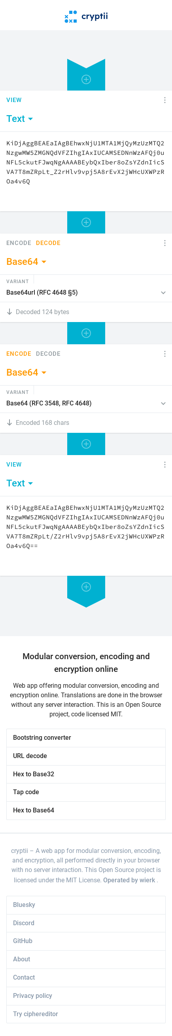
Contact (24, 977)
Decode (48, 243)
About (21, 959)
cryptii (19, 851)
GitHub (22, 941)
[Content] (86, 171)
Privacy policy (32, 995)
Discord (23, 923)
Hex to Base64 (33, 810)
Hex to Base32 (33, 774)
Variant (17, 281)
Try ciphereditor (35, 1014)
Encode (18, 243)
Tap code (26, 792)
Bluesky (24, 905)
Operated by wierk (130, 880)
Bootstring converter (42, 737)
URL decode (30, 756)
